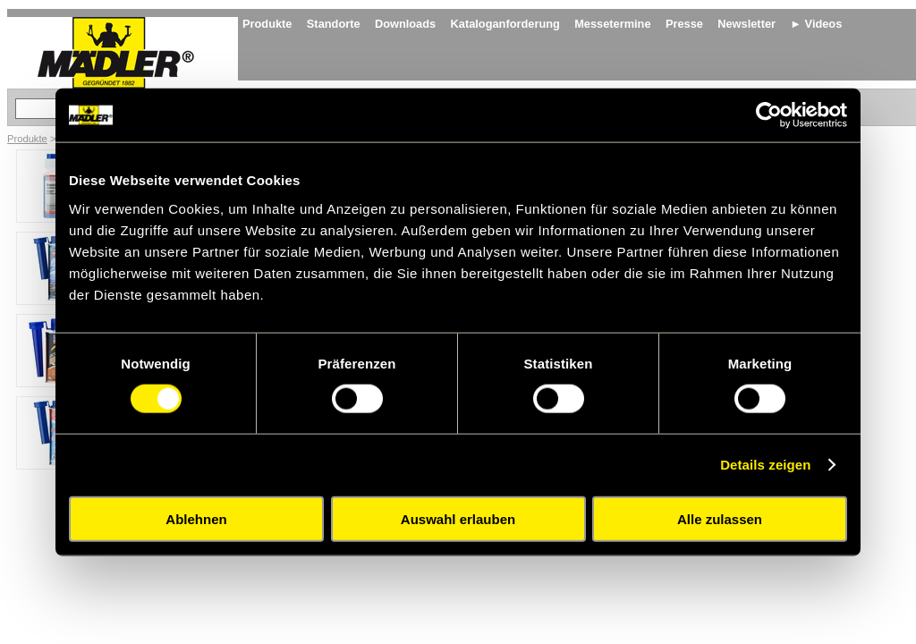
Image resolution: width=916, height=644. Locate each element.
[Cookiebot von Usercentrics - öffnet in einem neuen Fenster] (769, 115)
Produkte (267, 23)
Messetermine (612, 23)
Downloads (405, 23)
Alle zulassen (719, 518)
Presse (684, 23)
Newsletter (746, 23)
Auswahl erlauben (458, 518)
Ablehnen (195, 518)
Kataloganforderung (505, 23)
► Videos (816, 23)
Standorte (333, 23)
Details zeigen (765, 464)
